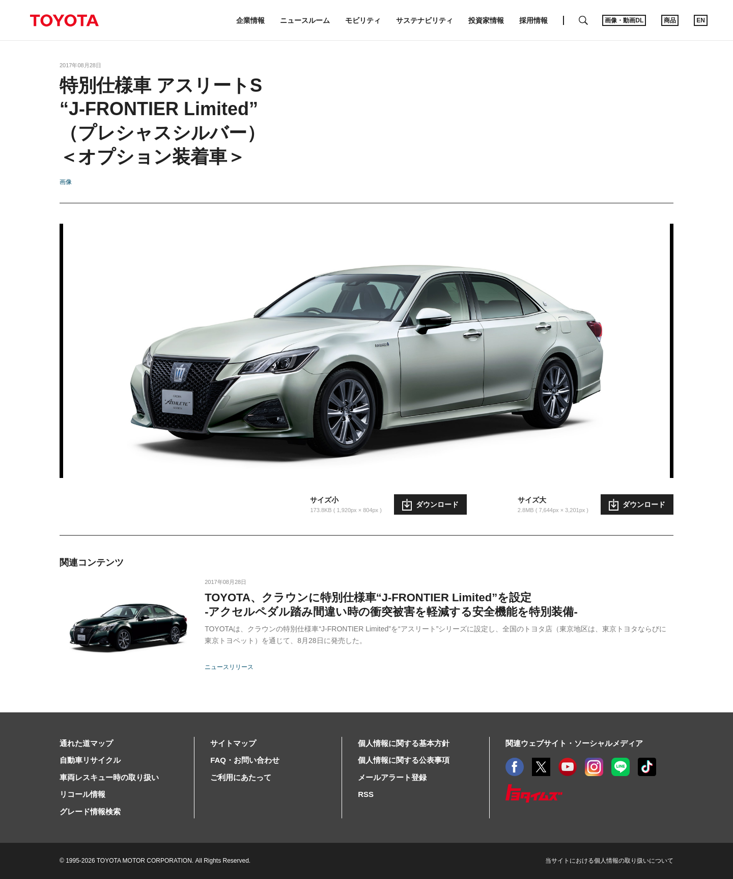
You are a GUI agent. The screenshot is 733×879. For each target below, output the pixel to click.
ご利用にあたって (240, 777)
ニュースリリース (229, 667)
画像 (66, 181)
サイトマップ (233, 743)
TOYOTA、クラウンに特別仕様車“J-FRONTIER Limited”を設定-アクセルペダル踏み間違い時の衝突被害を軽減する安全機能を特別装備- (391, 604)
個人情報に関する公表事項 (403, 760)
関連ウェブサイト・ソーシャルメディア (574, 743)
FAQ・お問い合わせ (244, 760)
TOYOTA (64, 20)
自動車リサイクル (90, 760)
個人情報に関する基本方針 (403, 743)
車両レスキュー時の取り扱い (109, 777)
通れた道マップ (86, 743)
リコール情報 (82, 794)
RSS (366, 794)
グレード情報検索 (90, 811)
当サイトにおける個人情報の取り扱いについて (609, 860)
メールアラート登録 (392, 777)
